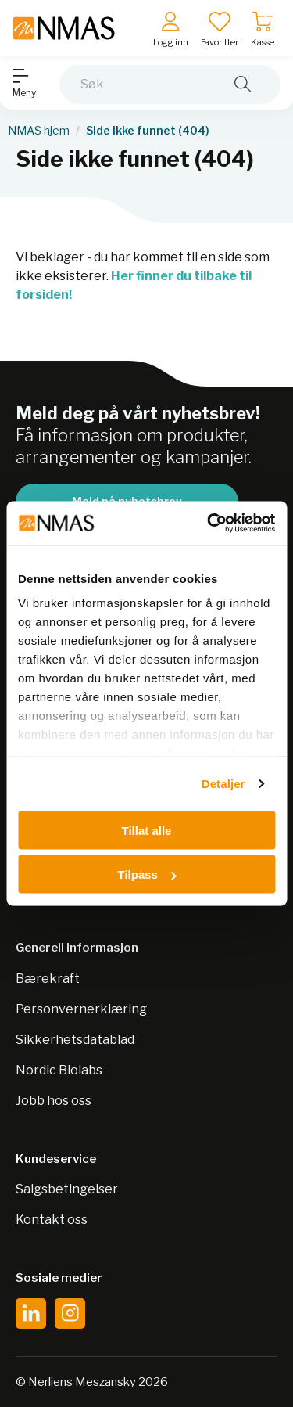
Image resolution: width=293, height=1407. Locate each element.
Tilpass (147, 874)
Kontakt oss (52, 1219)
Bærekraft (48, 978)
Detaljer (223, 783)
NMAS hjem (39, 130)
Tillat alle (147, 830)
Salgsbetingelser (67, 1189)
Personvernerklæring (81, 1009)
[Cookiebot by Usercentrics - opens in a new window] (208, 523)
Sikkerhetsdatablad (75, 1039)
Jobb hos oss (53, 1100)
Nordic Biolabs (59, 1070)
